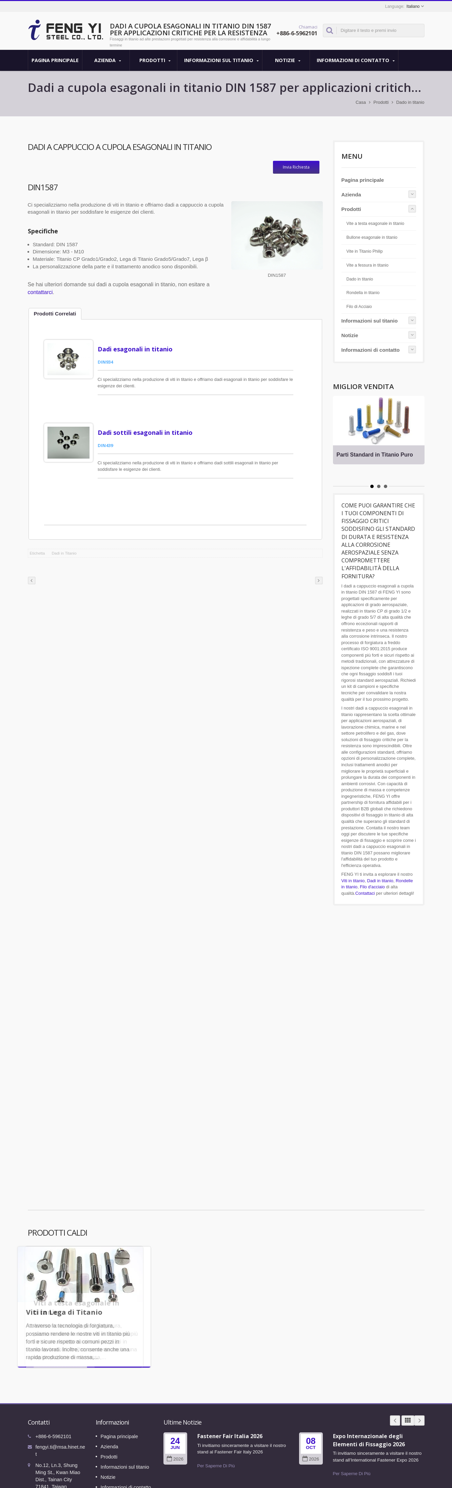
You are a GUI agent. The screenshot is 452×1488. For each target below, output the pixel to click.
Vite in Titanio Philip (365, 251)
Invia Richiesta (296, 167)
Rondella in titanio (363, 292)
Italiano (413, 6)
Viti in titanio (353, 880)
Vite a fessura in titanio (368, 265)
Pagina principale (55, 60)
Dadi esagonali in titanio (140, 349)
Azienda (108, 60)
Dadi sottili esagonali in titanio (150, 422)
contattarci (40, 292)
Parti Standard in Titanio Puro (378, 455)
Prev (395, 1400)
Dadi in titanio (380, 880)
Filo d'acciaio (372, 886)
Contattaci (365, 893)
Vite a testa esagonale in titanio (376, 223)
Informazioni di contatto (355, 60)
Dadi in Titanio (64, 533)
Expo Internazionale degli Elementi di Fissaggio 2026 (369, 1419)
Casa (361, 102)
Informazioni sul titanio (221, 60)
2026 (175, 1438)
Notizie (288, 60)
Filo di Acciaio (359, 306)
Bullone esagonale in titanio (372, 237)
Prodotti (155, 60)
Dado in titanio (410, 102)
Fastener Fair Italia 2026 (229, 1415)
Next (419, 1400)
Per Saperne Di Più (216, 1445)
